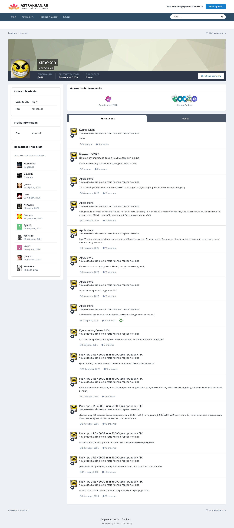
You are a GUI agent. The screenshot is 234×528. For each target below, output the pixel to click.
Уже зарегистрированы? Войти (184, 6)
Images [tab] (185, 118)
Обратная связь (110, 519)
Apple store (86, 178)
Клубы (66, 17)
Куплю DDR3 (87, 129)
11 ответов (109, 193)
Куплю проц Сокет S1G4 (94, 330)
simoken (99, 133)
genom (27, 184)
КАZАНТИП (30, 163)
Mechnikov (29, 266)
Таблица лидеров (48, 17)
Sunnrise (28, 215)
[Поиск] (184, 16)
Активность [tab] (107, 118)
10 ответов (110, 369)
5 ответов (102, 144)
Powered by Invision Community (117, 523)
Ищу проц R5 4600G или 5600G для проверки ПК (111, 354)
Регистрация (215, 6)
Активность (28, 17)
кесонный (29, 235)
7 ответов (107, 345)
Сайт (13, 17)
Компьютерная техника (126, 133)
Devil (26, 194)
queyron (28, 256)
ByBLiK (27, 225)
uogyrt (27, 246)
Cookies (126, 519)
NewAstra (29, 205)
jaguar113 (28, 174)
